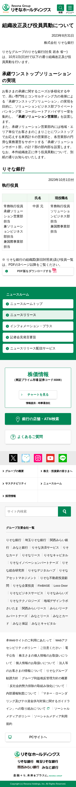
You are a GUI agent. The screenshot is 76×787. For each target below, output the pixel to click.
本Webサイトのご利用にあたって (29, 640)
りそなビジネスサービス (26, 593)
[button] (60, 12)
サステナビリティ (15, 483)
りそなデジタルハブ (41, 570)
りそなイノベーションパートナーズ (34, 562)
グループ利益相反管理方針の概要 (44, 678)
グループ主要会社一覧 (20, 527)
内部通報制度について (21, 693)
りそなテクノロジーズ (25, 600)
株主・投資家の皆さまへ (57, 471)
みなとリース (40, 616)
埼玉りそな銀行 (35, 540)
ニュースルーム (52, 483)
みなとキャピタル (44, 623)
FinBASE (44, 585)
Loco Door (61, 585)
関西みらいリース (34, 608)
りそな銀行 (13, 540)
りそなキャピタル (56, 555)
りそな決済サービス (45, 547)
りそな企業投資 (23, 585)
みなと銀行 (20, 547)
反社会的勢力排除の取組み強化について (37, 686)
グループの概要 (14, 471)
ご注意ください (50, 647)
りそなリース (31, 555)
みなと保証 (20, 623)
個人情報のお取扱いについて (35, 663)
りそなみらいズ (57, 593)
